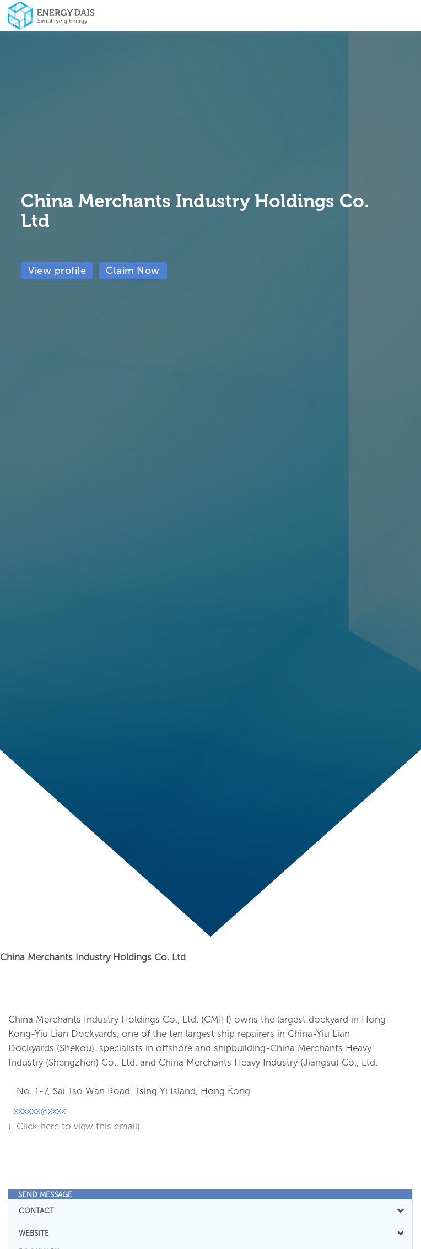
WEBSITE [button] (210, 1233)
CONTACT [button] (210, 1210)
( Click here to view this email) (74, 1126)
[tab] (210, 1194)
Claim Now (133, 270)
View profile (57, 270)
